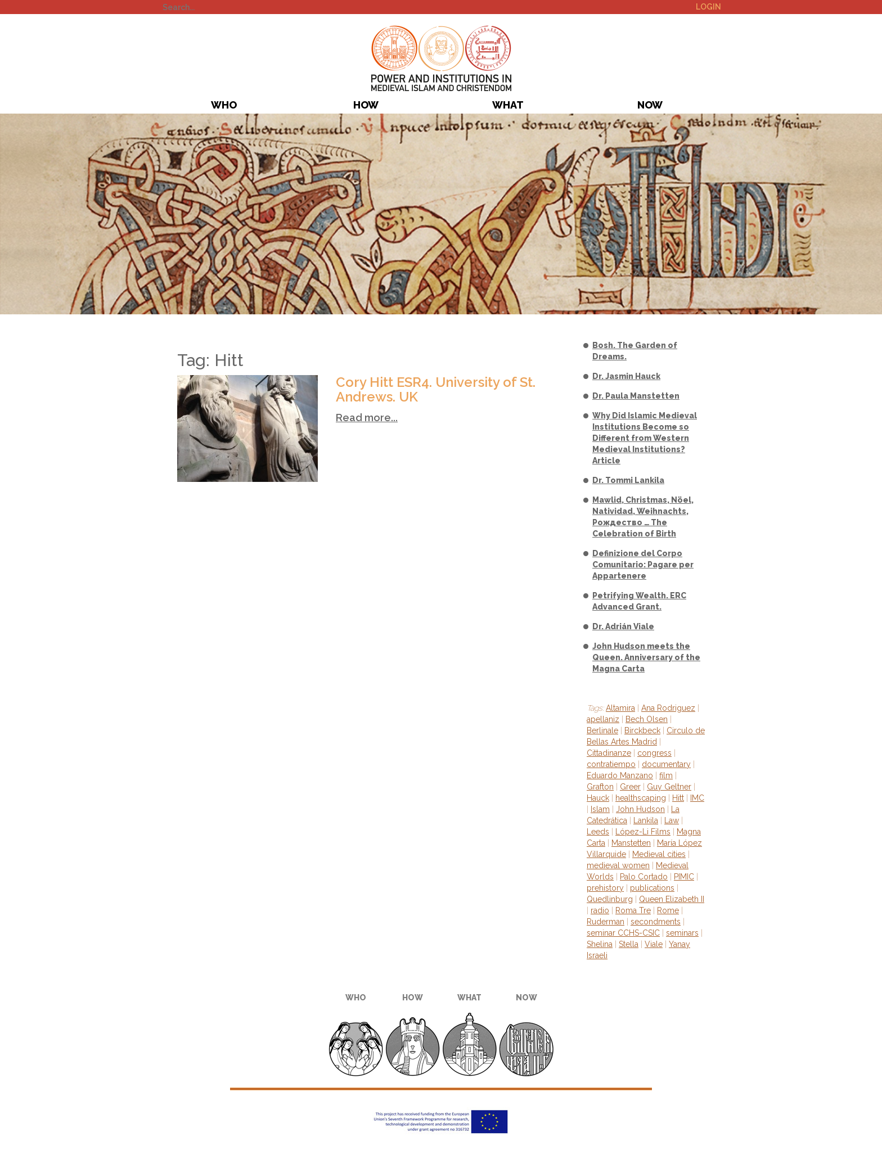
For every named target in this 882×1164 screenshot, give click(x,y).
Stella (628, 944)
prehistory (605, 887)
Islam (600, 809)
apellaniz (603, 719)
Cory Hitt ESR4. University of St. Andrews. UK (436, 389)
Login (708, 6)
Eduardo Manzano (620, 775)
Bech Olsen (647, 719)
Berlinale (602, 730)
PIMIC (441, 58)
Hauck (598, 797)
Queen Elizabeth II (671, 899)
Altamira (620, 707)
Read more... (367, 417)
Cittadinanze (609, 752)
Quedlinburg (610, 899)
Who (224, 105)
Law (671, 820)
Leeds (598, 831)
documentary (666, 764)
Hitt (678, 797)
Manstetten (631, 842)
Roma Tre (633, 910)
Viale (654, 944)
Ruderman (605, 921)
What (508, 105)
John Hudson (640, 809)
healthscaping (640, 797)
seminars (682, 932)
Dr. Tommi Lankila (628, 480)
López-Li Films (642, 831)
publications (652, 887)
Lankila (645, 820)
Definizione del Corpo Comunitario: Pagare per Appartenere (643, 564)
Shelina (600, 944)
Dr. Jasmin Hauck (626, 376)
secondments (656, 921)
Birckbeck (642, 730)
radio (600, 910)
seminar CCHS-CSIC (623, 932)
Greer (630, 786)
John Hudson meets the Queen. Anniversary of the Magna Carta (646, 657)
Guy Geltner (669, 786)
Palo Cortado (644, 876)
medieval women (618, 865)
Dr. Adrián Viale (623, 626)
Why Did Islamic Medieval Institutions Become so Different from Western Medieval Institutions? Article (644, 438)
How (366, 105)
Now (650, 105)
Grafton (600, 786)
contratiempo (611, 764)
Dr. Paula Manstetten (636, 395)
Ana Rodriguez (668, 707)
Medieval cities (659, 854)
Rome (668, 910)
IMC (697, 797)
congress (654, 752)
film (666, 775)
